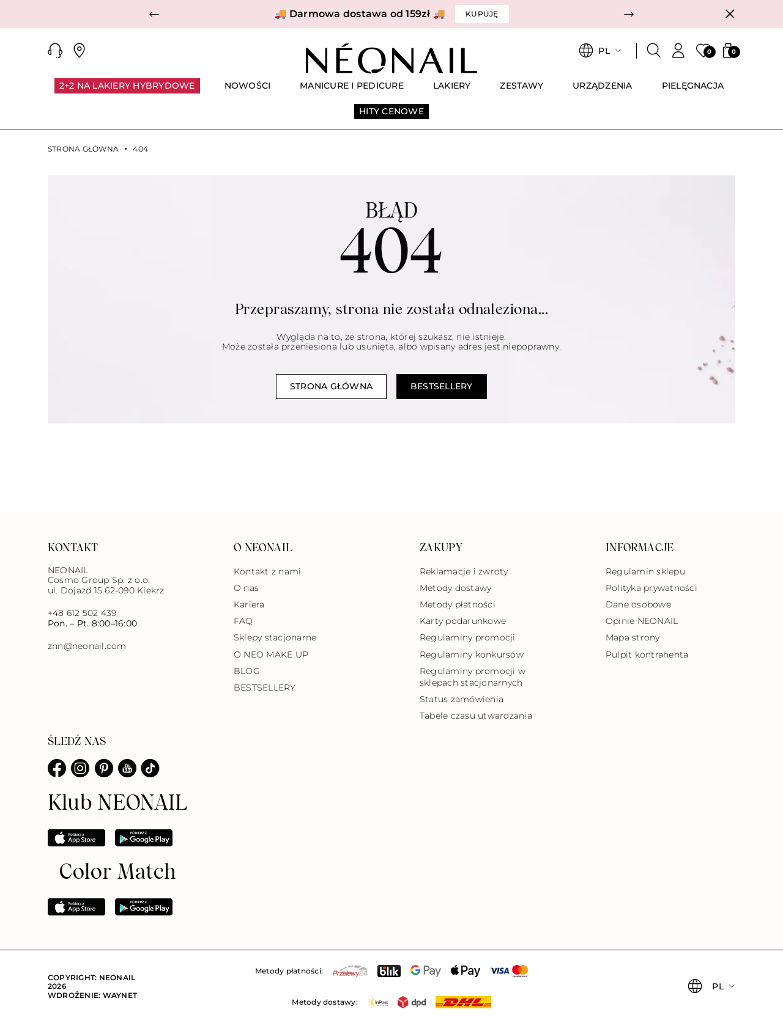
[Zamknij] (730, 14)
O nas (246, 587)
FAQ (243, 620)
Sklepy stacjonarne (275, 637)
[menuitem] (127, 91)
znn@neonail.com (87, 646)
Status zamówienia (461, 699)
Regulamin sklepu (645, 571)
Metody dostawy (455, 587)
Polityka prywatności (651, 587)
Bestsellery (441, 386)
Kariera (249, 604)
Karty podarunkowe (463, 620)
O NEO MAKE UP (271, 654)
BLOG (247, 671)
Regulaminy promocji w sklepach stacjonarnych (472, 677)
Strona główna (83, 149)
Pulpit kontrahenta (647, 654)
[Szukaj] (654, 50)
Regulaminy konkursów (472, 654)
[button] (154, 14)
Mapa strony (633, 637)
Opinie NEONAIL (642, 620)
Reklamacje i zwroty (464, 571)
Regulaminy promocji (468, 637)
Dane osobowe (638, 604)
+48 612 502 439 (82, 612)
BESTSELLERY (265, 687)
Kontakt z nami (267, 571)
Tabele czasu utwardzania (476, 715)
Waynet (120, 995)
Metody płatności (457, 604)
